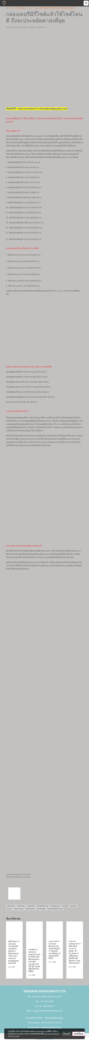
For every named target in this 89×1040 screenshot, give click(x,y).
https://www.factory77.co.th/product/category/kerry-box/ (42, 108)
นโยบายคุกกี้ (15, 1036)
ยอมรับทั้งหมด (78, 1034)
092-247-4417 (54, 997)
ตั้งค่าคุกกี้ (66, 1034)
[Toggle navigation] (86, 3)
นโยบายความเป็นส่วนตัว (51, 1034)
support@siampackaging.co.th (47, 1011)
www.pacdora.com (54, 1018)
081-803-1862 (39, 997)
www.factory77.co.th (51, 1023)
